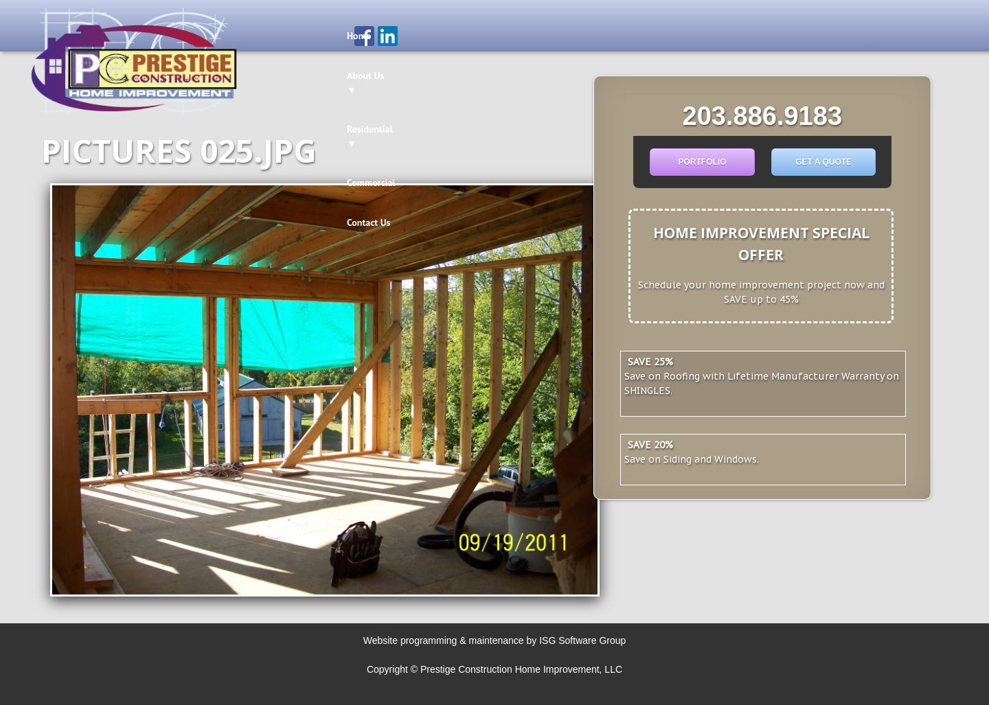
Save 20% (650, 445)
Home (359, 36)
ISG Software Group (582, 640)
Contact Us (644, 36)
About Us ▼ (416, 36)
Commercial (578, 36)
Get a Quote (823, 162)
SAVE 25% (650, 362)
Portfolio (702, 162)
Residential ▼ (497, 36)
